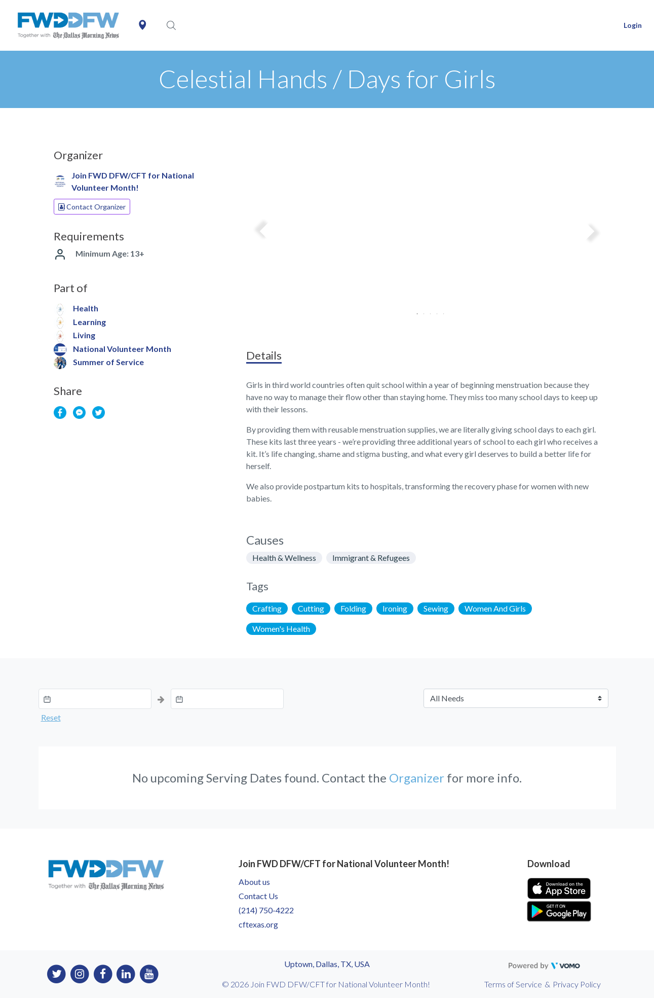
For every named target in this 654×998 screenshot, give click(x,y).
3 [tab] (427, 310)
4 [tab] (434, 310)
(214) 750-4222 (266, 910)
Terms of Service (513, 984)
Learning (89, 322)
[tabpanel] (427, 234)
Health (85, 308)
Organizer (416, 777)
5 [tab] (440, 310)
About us (254, 881)
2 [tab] (420, 310)
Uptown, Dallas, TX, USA (327, 964)
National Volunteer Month (122, 348)
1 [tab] (414, 310)
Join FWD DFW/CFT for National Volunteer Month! (132, 181)
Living (84, 335)
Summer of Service (108, 362)
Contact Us (258, 896)
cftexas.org (258, 924)
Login (633, 25)
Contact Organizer (92, 206)
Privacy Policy (577, 984)
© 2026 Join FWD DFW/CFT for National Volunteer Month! (326, 984)
